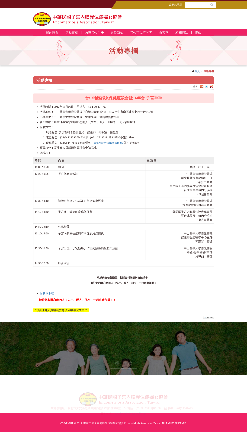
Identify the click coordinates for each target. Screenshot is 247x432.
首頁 (197, 71)
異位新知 (117, 32)
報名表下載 (47, 293)
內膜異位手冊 (94, 32)
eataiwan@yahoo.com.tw (108, 142)
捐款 (198, 32)
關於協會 (52, 32)
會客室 (164, 32)
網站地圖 (175, 4)
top (208, 317)
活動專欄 (71, 32)
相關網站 (181, 32)
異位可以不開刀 (141, 32)
